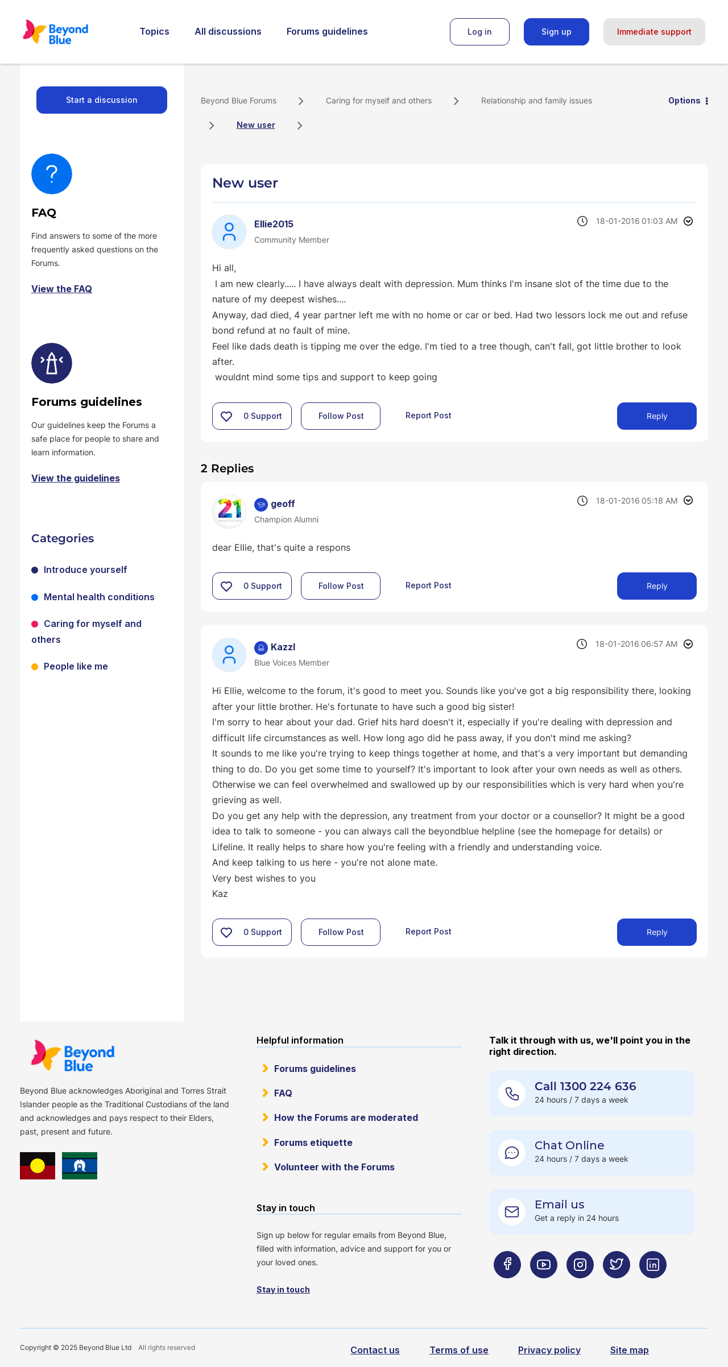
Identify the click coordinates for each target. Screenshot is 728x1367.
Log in (480, 31)
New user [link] (256, 125)
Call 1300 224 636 (585, 1086)
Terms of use (459, 1350)
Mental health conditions (99, 597)
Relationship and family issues (536, 100)
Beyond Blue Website (72, 1055)
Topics (154, 31)
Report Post (429, 415)
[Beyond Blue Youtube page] (544, 1287)
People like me (76, 666)
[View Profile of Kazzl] (283, 647)
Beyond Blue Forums (71, 31)
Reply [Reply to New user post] (657, 416)
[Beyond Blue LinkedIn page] (653, 1287)
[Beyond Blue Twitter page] (616, 1287)
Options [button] (684, 100)
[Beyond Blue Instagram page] (580, 1287)
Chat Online (570, 1145)
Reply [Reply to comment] (657, 586)
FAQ (283, 1093)
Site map (629, 1350)
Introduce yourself (85, 569)
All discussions (228, 31)
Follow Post (341, 416)
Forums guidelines (327, 31)
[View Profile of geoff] (283, 503)
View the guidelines (75, 478)
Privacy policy (549, 1350)
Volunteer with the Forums (334, 1167)
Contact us (375, 1350)
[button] (226, 416)
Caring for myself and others (379, 100)
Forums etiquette (313, 1142)
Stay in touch (283, 1289)
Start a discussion (102, 100)
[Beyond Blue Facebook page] (507, 1287)
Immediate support (654, 31)
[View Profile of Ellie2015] (273, 224)
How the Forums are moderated (346, 1117)
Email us (560, 1204)
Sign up (556, 31)
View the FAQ (61, 288)
